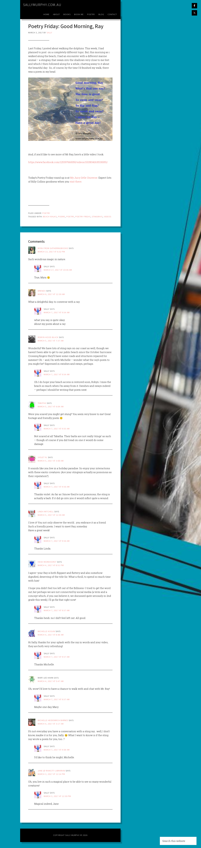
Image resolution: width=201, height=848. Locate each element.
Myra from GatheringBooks (53, 248)
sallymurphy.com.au (42, 4)
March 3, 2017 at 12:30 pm (57, 796)
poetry (70, 216)
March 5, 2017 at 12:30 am (51, 515)
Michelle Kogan (46, 631)
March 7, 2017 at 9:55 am (57, 428)
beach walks (50, 216)
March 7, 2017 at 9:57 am (57, 610)
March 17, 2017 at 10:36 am (58, 270)
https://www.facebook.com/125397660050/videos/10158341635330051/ (68, 162)
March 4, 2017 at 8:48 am (51, 634)
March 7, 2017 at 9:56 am (57, 486)
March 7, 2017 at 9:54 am (57, 312)
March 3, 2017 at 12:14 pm (51, 774)
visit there (75, 181)
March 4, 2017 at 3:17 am (51, 723)
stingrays (97, 216)
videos (107, 216)
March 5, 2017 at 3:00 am (51, 460)
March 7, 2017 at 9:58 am (57, 749)
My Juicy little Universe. (84, 177)
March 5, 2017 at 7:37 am (51, 340)
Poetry (46, 213)
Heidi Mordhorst (47, 562)
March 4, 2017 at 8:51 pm (51, 565)
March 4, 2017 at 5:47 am (51, 681)
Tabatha (42, 403)
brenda (42, 290)
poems (61, 216)
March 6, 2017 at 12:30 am (51, 294)
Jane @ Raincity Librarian (51, 770)
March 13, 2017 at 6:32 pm (51, 251)
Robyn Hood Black (48, 337)
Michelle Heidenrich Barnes (53, 720)
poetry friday (82, 216)
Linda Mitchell (46, 511)
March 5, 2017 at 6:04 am (51, 406)
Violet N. (42, 457)
